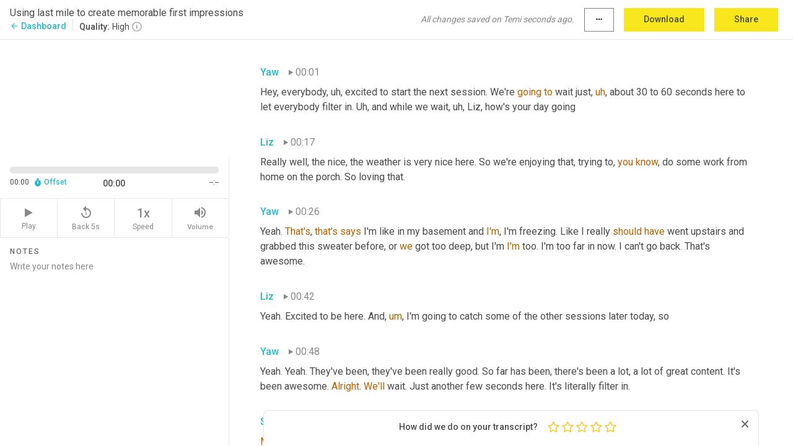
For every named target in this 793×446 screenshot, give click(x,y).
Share (746, 19)
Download (664, 19)
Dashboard (38, 26)
